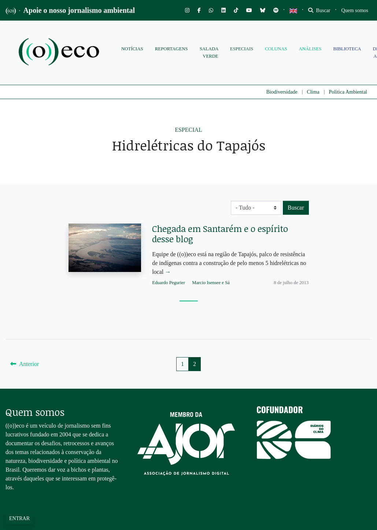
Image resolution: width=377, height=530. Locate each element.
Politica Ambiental (348, 92)
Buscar (319, 10)
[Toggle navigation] (355, 10)
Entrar (19, 518)
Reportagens (171, 48)
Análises (310, 48)
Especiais (241, 48)
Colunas (276, 48)
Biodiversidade (281, 92)
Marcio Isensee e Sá (211, 282)
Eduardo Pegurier (168, 282)
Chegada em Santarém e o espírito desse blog (220, 234)
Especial (188, 130)
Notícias (132, 48)
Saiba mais (18, 502)
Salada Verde (209, 52)
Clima (313, 92)
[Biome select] (256, 208)
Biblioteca (347, 48)
